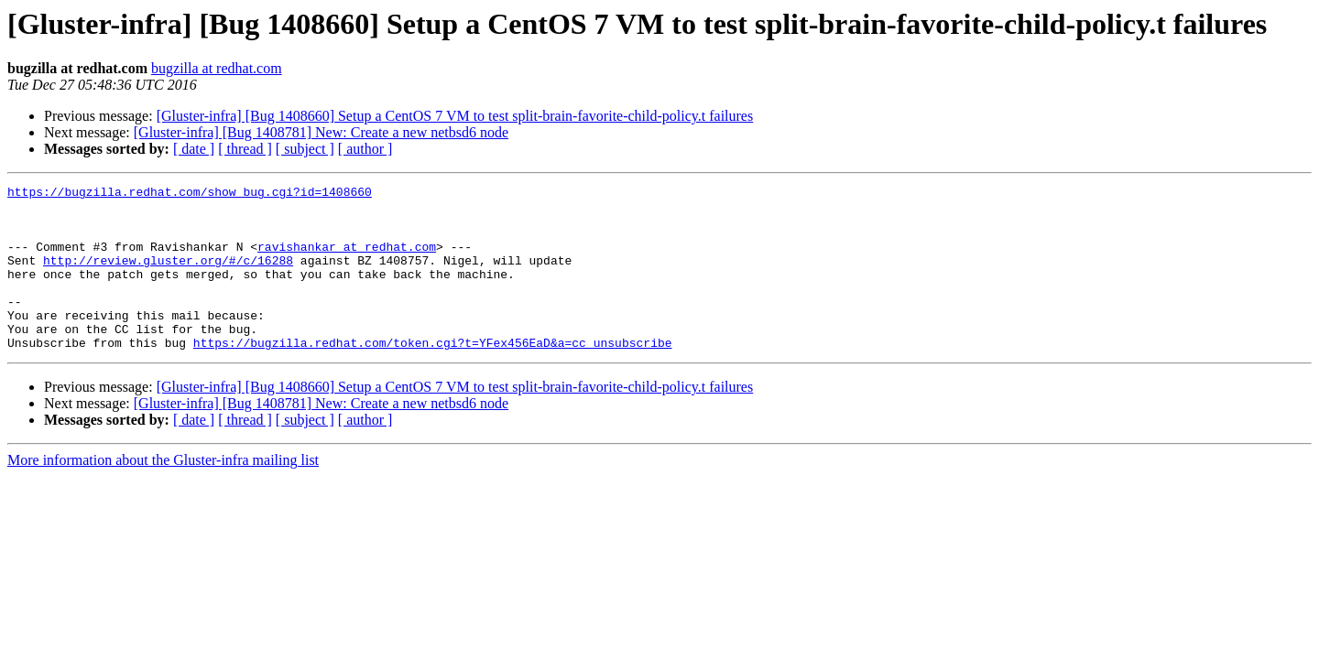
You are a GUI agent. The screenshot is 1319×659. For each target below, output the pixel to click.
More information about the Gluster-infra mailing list (163, 493)
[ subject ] (305, 149)
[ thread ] (245, 149)
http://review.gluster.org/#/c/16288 (168, 276)
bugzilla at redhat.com (216, 68)
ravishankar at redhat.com (346, 260)
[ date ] (193, 149)
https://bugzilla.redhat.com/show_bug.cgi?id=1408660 (189, 194)
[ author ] (365, 149)
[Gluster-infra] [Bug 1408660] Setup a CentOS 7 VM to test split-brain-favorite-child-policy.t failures (455, 116)
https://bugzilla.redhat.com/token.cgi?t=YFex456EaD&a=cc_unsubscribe (432, 375)
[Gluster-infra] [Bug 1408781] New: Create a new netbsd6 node (321, 132)
